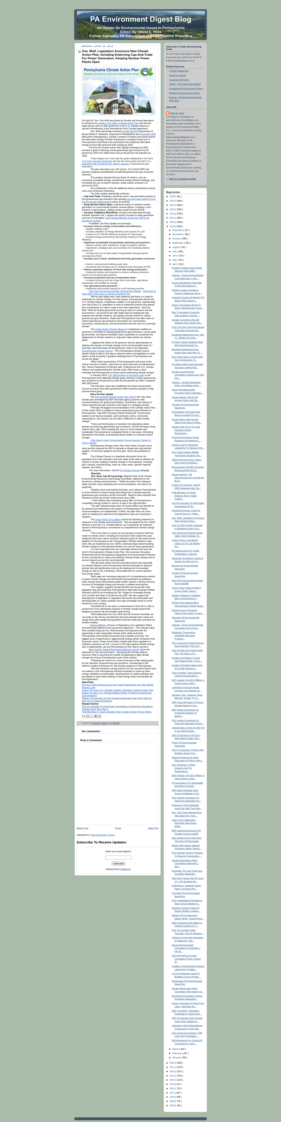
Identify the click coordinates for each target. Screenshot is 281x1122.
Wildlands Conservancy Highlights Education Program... (184, 635)
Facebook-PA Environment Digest (186, 88)
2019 (172, 226)
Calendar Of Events (179, 80)
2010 (172, 1097)
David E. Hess (177, 113)
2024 (172, 205)
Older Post (153, 828)
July (174, 251)
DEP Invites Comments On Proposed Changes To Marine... (185, 713)
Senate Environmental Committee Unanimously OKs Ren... (188, 375)
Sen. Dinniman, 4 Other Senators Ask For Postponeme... (184, 768)
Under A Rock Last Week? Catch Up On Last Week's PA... (186, 543)
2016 (172, 1071)
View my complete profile (182, 179)
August (176, 247)
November (178, 234)
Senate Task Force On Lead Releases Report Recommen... (186, 430)
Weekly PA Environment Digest (184, 93)
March (175, 1049)
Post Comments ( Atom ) (102, 835)
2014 (172, 1080)
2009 (172, 1101)
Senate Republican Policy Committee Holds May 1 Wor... (185, 863)
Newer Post (82, 828)
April (175, 264)
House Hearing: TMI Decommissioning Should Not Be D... (188, 477)
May (174, 260)
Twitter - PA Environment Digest (185, 84)
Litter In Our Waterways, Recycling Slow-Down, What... (184, 823)
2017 (172, 1067)
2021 (172, 218)
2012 (172, 1088)
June (175, 255)
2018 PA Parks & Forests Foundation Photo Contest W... (186, 958)
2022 (172, 213)
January (176, 1057)
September (178, 243)
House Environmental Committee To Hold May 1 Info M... (186, 948)
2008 (172, 1105)
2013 (172, 1084)
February (177, 1053)
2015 (172, 1076)
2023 (172, 209)
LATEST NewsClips (179, 71)
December (178, 230)
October (176, 238)
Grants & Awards (177, 75)
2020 (172, 222)
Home (118, 828)
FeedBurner (125, 869)
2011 (172, 1093)
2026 (172, 196)
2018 (172, 1063)
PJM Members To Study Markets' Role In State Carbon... (184, 495)
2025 (172, 201)
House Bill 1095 (148, 134)
